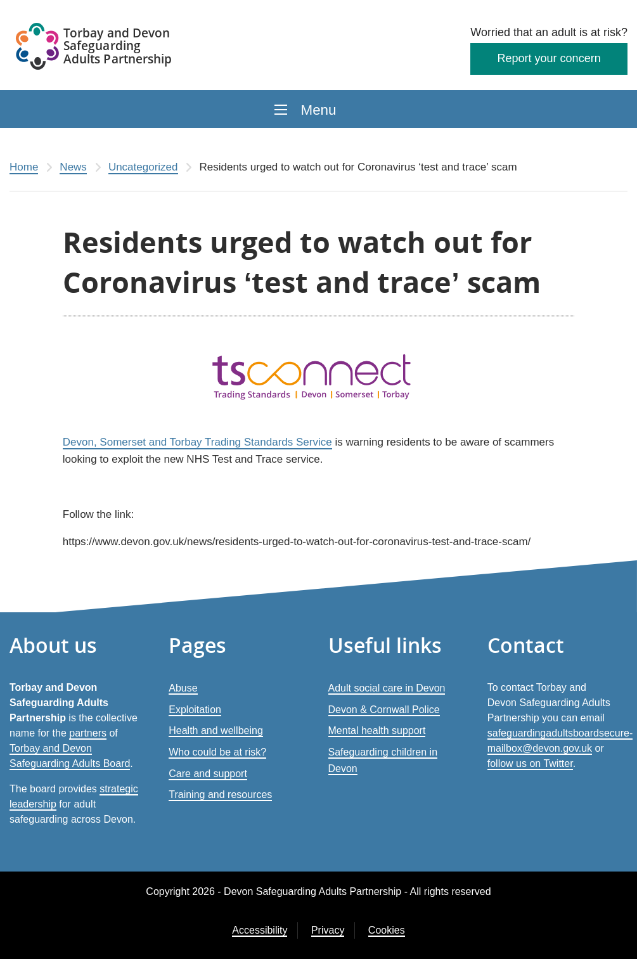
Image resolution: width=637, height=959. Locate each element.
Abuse (183, 688)
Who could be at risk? (217, 752)
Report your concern (549, 58)
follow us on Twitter (530, 763)
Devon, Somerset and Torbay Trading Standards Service (197, 442)
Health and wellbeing (216, 730)
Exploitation (195, 709)
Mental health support (377, 730)
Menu (318, 110)
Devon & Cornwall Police (384, 709)
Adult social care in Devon (387, 688)
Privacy (327, 930)
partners (87, 733)
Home (24, 167)
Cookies (386, 930)
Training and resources (220, 794)
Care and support (208, 773)
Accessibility (259, 930)
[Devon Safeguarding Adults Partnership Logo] (95, 48)
